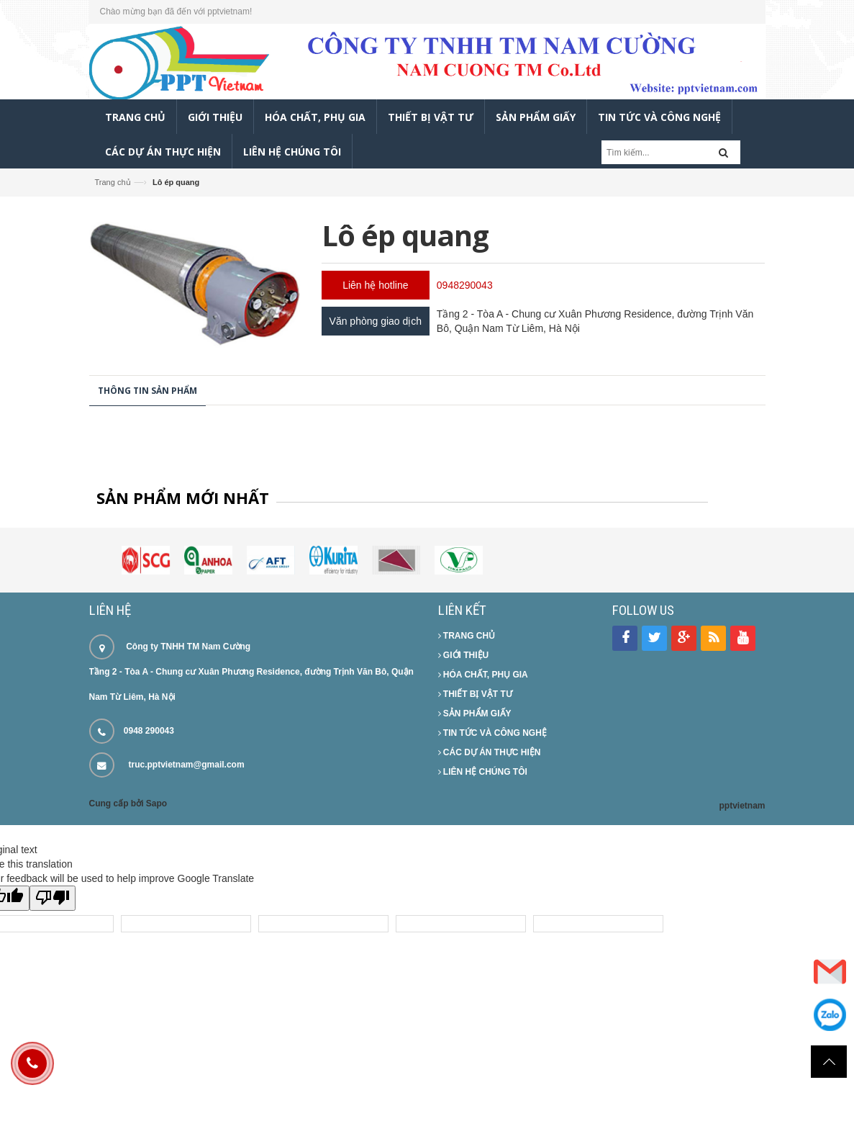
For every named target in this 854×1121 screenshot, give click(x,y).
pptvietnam (742, 806)
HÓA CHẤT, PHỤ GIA (483, 675)
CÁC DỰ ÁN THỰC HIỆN (489, 752)
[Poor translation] (52, 898)
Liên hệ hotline (375, 285)
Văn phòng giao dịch (376, 321)
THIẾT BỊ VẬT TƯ (475, 694)
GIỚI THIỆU (463, 655)
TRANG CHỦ (467, 636)
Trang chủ (113, 182)
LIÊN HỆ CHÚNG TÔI (482, 772)
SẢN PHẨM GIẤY (475, 713)
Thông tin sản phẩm (147, 390)
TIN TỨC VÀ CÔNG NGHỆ (492, 733)
